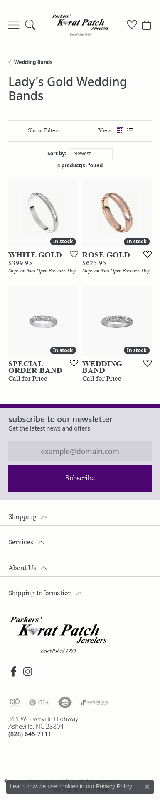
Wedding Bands (33, 62)
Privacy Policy (72, 750)
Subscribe (80, 478)
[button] (30, 25)
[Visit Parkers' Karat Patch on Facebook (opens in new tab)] (13, 672)
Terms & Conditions (122, 750)
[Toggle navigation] (13, 25)
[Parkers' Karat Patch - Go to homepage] (58, 634)
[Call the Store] (30, 733)
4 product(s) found (80, 165)
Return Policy (30, 750)
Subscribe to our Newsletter (60, 419)
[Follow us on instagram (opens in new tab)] (27, 672)
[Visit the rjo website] (14, 702)
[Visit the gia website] (39, 702)
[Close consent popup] (147, 786)
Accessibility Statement (80, 765)
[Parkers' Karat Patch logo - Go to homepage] (80, 25)
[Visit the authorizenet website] (65, 702)
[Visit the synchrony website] (94, 702)
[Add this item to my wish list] (71, 254)
